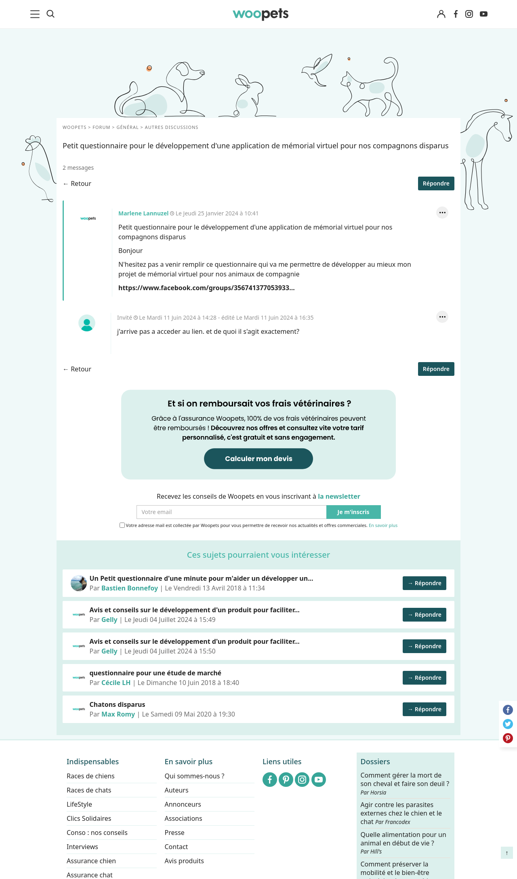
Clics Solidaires (89, 818)
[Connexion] (441, 14)
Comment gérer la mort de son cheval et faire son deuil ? (405, 783)
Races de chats (89, 790)
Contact (176, 846)
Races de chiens (91, 775)
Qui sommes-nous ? (195, 775)
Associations (183, 818)
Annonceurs (183, 804)
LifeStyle (79, 804)
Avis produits (184, 860)
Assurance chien (91, 860)
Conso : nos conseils (97, 832)
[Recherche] (50, 14)
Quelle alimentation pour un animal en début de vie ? (403, 842)
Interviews (82, 846)
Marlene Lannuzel (88, 219)
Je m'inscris (354, 512)
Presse (175, 832)
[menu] (36, 14)
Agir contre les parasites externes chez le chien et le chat (401, 813)
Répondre (436, 183)
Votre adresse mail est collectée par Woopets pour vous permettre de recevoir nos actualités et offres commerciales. (259, 525)
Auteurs (177, 790)
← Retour (77, 183)
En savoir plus (383, 526)
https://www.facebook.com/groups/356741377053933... (206, 287)
